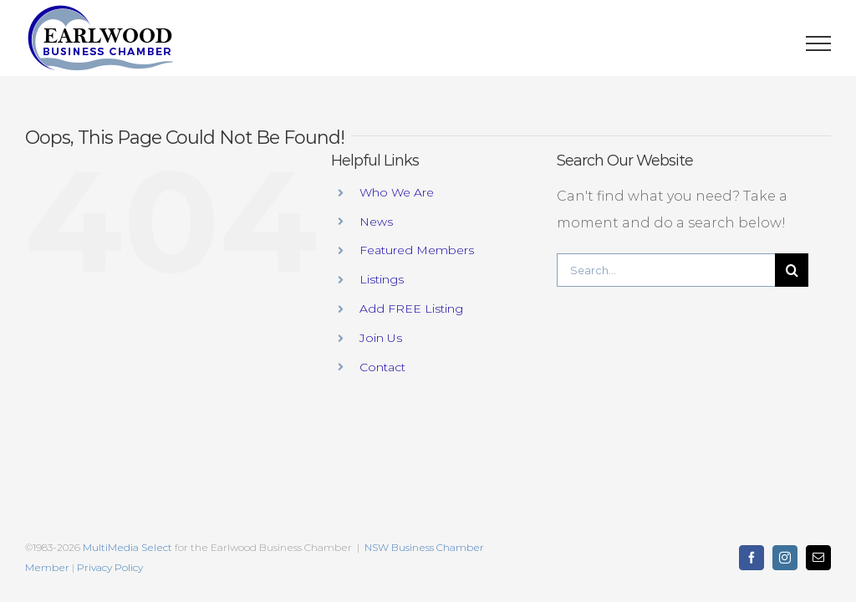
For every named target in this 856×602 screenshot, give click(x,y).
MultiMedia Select (127, 547)
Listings (381, 279)
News (376, 221)
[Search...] (666, 270)
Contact (382, 367)
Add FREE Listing (411, 308)
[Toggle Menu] (818, 43)
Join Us (380, 337)
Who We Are (396, 192)
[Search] (791, 270)
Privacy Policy (110, 567)
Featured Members (416, 250)
